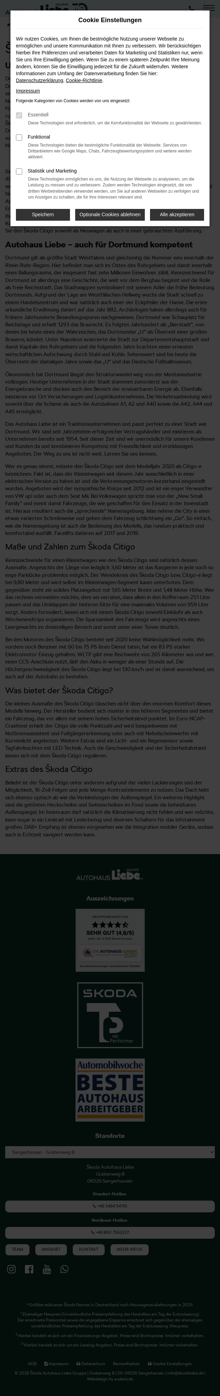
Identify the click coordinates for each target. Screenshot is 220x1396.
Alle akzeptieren (177, 214)
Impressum (28, 91)
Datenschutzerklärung (39, 80)
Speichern (43, 214)
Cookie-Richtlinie (84, 80)
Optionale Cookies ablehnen (110, 214)
